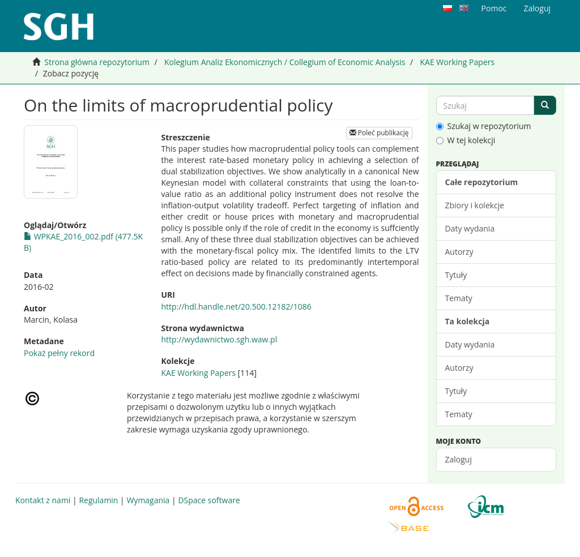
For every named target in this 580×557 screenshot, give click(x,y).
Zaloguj (458, 459)
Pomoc (494, 8)
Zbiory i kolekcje (475, 205)
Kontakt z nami (42, 500)
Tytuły (456, 274)
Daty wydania (470, 228)
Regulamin (98, 500)
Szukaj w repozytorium (483, 126)
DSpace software (209, 500)
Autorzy (459, 251)
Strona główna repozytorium (97, 62)
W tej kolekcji (466, 140)
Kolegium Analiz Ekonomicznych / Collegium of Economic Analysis (284, 62)
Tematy (458, 298)
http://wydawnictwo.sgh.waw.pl (219, 339)
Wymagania (147, 500)
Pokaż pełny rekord (59, 353)
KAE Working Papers (457, 62)
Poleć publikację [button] (379, 133)
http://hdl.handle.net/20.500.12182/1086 (236, 306)
